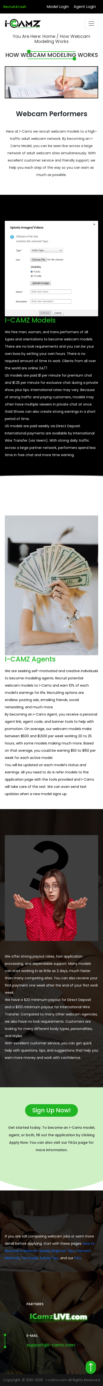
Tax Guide (29, 1258)
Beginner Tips (63, 1250)
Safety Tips (49, 1258)
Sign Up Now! (51, 1110)
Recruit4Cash (14, 6)
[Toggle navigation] (91, 23)
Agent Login (85, 6)
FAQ (77, 1258)
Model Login (58, 6)
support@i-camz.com (51, 1345)
